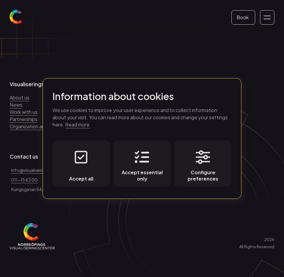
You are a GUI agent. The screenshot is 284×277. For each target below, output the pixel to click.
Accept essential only (142, 166)
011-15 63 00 (24, 179)
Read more (80, 124)
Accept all (81, 166)
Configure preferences (203, 166)
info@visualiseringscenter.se (40, 170)
